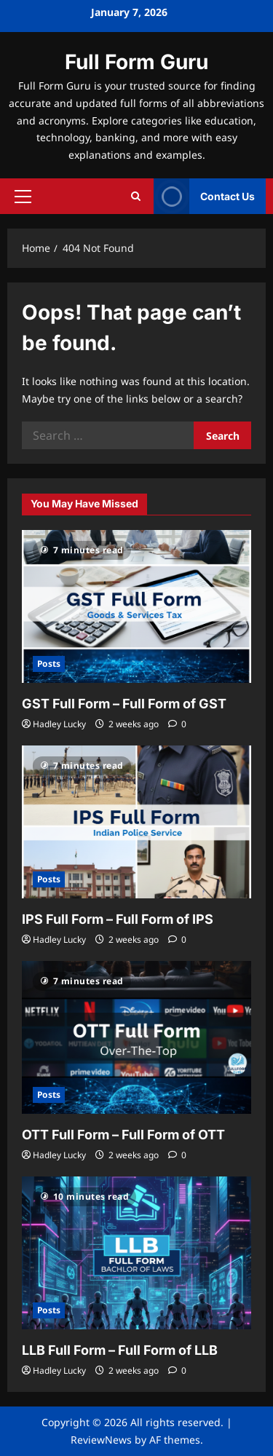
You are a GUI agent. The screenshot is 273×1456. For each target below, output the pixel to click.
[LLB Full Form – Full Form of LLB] (136, 1252)
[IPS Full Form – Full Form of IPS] (136, 821)
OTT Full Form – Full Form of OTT (123, 1134)
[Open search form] (136, 196)
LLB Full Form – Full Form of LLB (120, 1350)
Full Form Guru (136, 62)
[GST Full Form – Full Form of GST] (136, 606)
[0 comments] (177, 724)
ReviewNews (101, 1440)
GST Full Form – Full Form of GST (124, 703)
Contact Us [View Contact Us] (204, 196)
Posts (48, 663)
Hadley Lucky (59, 724)
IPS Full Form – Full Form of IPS (117, 919)
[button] (23, 196)
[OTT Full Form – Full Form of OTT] (136, 1037)
